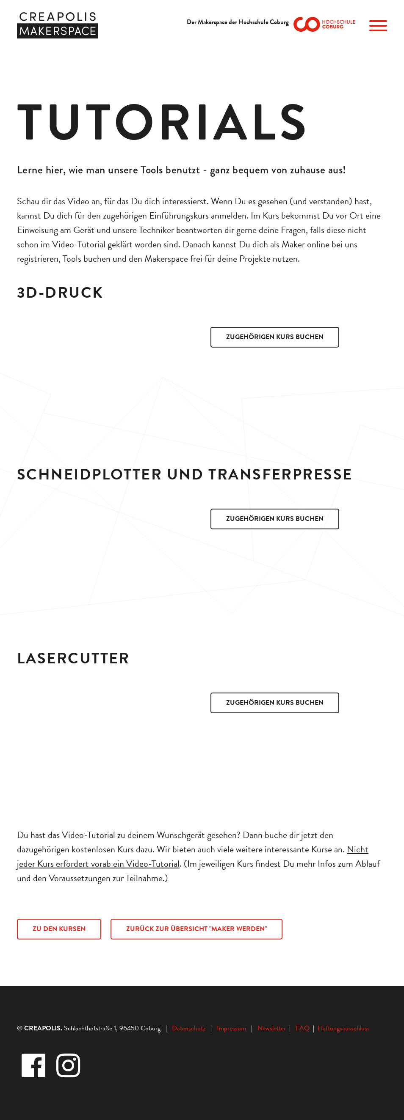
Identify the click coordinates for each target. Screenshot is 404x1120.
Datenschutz (188, 1028)
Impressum (231, 1028)
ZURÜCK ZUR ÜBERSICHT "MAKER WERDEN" (196, 929)
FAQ (304, 1028)
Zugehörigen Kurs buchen (275, 337)
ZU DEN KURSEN (59, 929)
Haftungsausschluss (344, 1028)
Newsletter (272, 1028)
